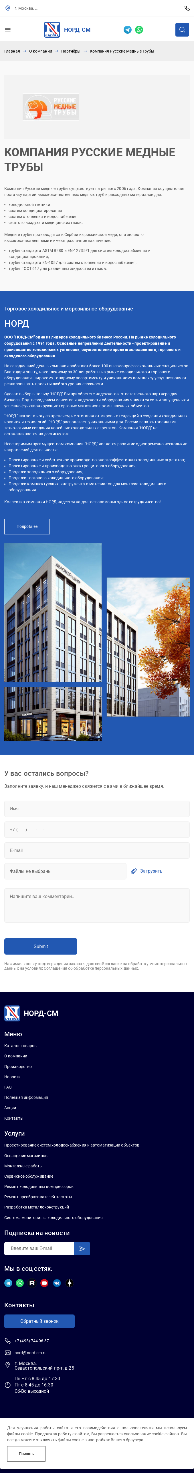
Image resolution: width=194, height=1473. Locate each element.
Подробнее (27, 526)
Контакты (13, 1118)
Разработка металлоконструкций (36, 1207)
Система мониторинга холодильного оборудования (53, 1217)
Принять (26, 1454)
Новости (12, 1077)
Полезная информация (26, 1097)
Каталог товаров (20, 1045)
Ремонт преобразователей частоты (38, 1197)
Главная (12, 51)
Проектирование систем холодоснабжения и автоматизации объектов (71, 1145)
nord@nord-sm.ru (31, 1352)
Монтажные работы (23, 1166)
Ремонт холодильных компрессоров (39, 1186)
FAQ (8, 1087)
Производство (18, 1066)
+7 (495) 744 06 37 (187, 8)
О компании (40, 51)
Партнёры (71, 51)
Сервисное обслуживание (28, 1176)
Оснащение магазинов (25, 1155)
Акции (10, 1107)
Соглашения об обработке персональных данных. (91, 968)
